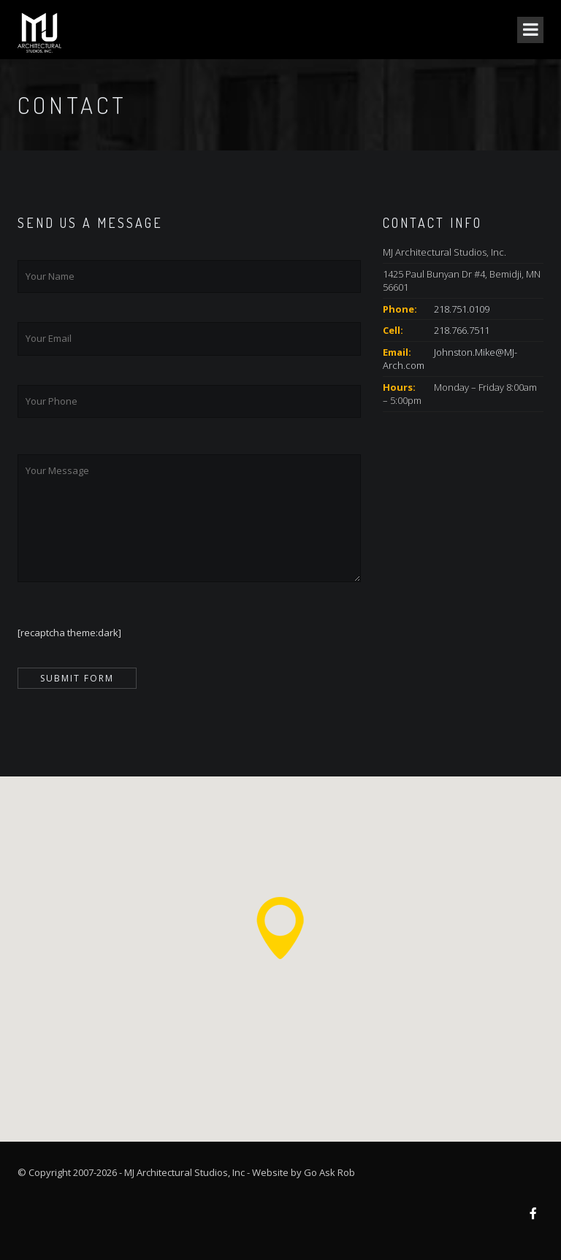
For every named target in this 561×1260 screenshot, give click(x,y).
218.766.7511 (461, 330)
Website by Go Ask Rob (303, 1172)
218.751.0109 (461, 309)
